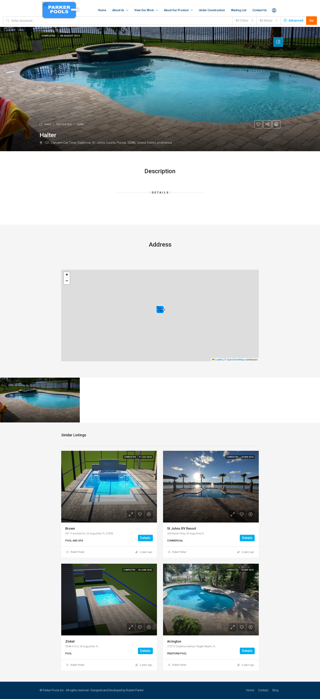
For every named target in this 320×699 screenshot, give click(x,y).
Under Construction (212, 10)
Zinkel (69, 641)
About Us (118, 10)
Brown (70, 528)
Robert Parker (77, 552)
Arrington (174, 641)
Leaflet (217, 359)
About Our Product (176, 10)
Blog (275, 690)
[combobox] (244, 20)
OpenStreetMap (235, 359)
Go (311, 20)
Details (145, 538)
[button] (160, 309)
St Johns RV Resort (181, 528)
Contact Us (259, 10)
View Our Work (144, 10)
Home (102, 10)
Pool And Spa (64, 124)
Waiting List (238, 10)
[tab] (278, 42)
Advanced (293, 20)
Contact (263, 690)
